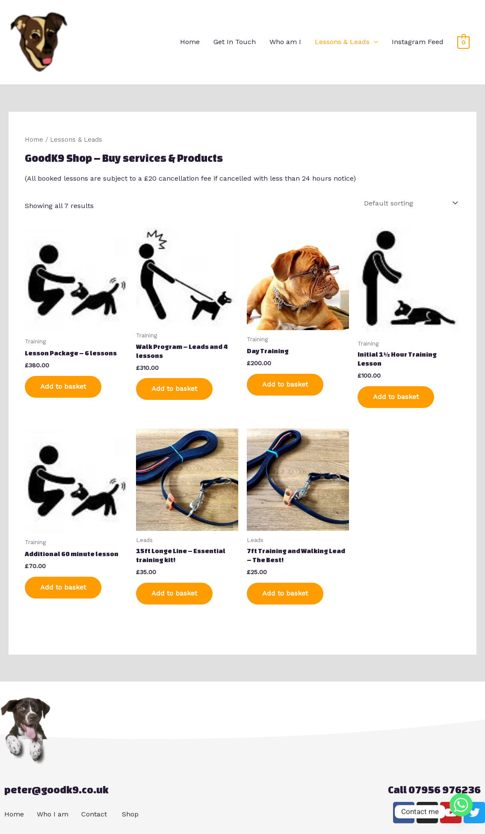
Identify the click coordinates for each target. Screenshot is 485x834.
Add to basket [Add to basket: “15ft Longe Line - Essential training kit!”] (174, 593)
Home (190, 42)
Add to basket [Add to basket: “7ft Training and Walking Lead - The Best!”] (285, 593)
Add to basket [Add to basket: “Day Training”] (285, 384)
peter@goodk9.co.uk (56, 789)
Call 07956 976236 (434, 789)
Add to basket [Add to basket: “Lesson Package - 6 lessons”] (63, 386)
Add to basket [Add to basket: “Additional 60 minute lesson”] (63, 587)
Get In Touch (234, 42)
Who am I (285, 42)
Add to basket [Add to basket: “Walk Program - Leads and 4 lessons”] (174, 388)
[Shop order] (409, 203)
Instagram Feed (418, 42)
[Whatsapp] (461, 811)
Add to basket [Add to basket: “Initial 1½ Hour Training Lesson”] (396, 397)
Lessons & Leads (342, 42)
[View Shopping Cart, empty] (463, 42)
